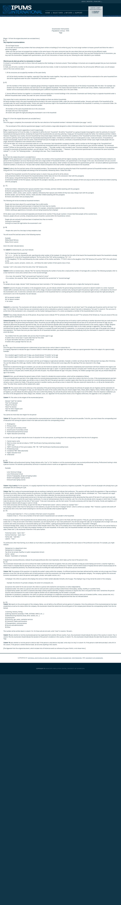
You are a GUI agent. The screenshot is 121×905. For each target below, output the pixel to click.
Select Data (58, 13)
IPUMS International (6, 4)
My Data (69, 13)
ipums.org (97, 1)
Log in (83, 1)
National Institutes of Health (38, 658)
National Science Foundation (60, 658)
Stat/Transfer (77, 658)
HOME (47, 13)
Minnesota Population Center (55, 668)
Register (89, 1)
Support (78, 13)
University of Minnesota (94, 658)
